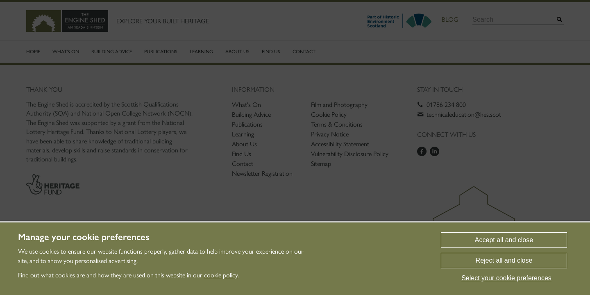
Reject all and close (504, 260)
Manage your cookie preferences (83, 237)
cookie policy (221, 275)
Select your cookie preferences (506, 278)
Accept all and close (504, 239)
